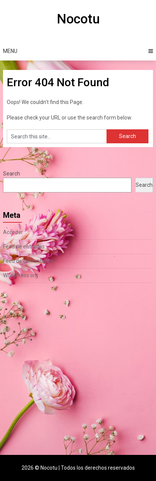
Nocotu (78, 19)
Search (11, 174)
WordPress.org (20, 275)
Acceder (13, 232)
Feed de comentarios (28, 261)
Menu (10, 51)
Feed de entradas (24, 247)
